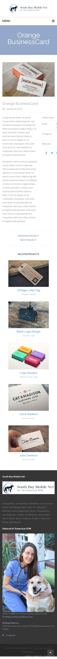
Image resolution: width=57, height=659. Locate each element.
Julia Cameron (28, 455)
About (37, 656)
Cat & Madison (28, 414)
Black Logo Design (28, 331)
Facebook (8, 635)
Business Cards (26, 377)
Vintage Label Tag (28, 290)
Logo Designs (28, 372)
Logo (33, 335)
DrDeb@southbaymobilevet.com (17, 616)
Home (28, 656)
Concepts (25, 294)
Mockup (33, 294)
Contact (49, 656)
